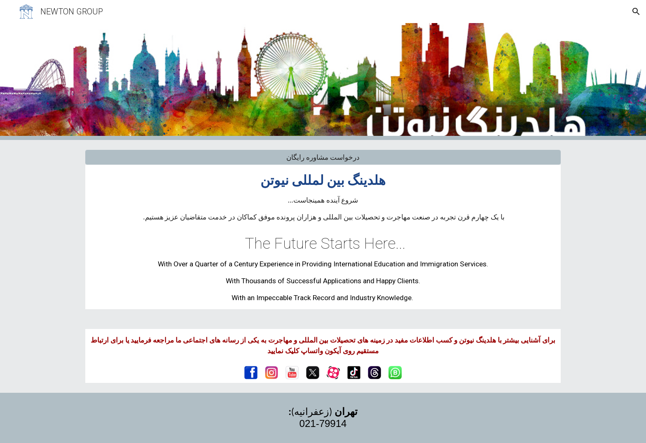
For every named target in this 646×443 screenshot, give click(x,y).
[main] (323, 196)
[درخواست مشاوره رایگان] (323, 157)
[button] (636, 11)
